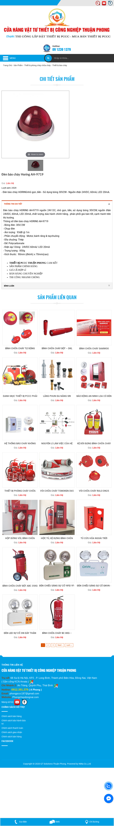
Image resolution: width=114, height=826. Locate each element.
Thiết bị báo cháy (59, 65)
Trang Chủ (7, 65)
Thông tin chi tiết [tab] (57, 203)
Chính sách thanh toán (12, 728)
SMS (54, 821)
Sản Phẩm (18, 65)
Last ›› (69, 645)
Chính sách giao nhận (12, 732)
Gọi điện (20, 821)
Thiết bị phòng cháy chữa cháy (37, 65)
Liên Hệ (10, 183)
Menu (9, 58)
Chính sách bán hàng (12, 716)
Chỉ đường (91, 821)
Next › (60, 645)
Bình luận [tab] (57, 285)
